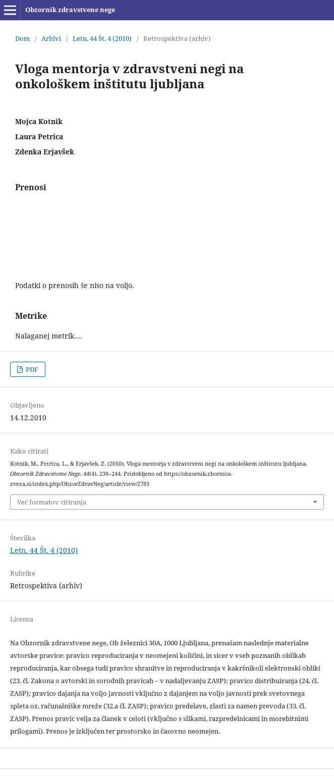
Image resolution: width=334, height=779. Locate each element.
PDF (31, 369)
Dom (22, 38)
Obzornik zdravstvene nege (70, 9)
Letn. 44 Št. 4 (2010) (102, 38)
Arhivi (51, 38)
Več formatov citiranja (51, 502)
